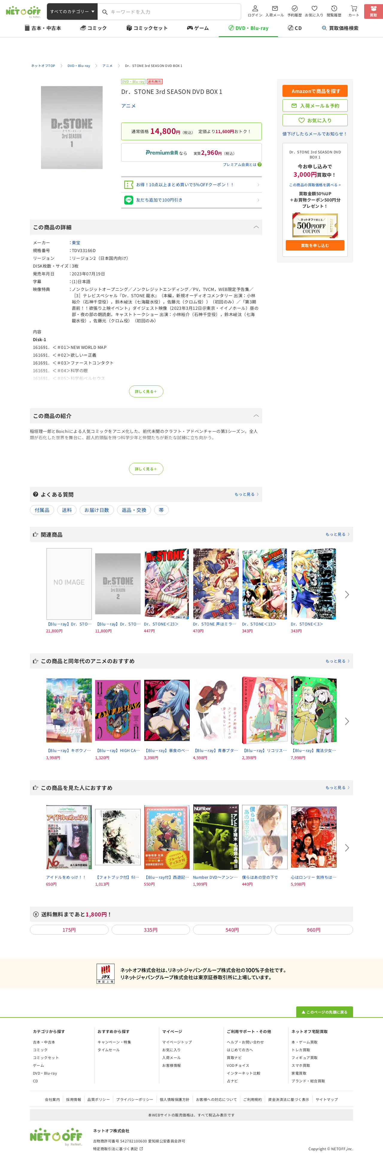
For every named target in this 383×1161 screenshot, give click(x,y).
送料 (67, 509)
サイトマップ (327, 1099)
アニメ (128, 105)
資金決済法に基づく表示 (288, 1099)
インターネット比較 (243, 1072)
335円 (150, 929)
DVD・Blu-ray (251, 27)
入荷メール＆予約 (320, 105)
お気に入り (314, 14)
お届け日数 (96, 509)
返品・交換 (134, 509)
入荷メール (274, 14)
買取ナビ (234, 1057)
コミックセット (150, 27)
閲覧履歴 (334, 14)
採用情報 (73, 1099)
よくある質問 (150, 494)
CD (298, 27)
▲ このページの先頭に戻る (324, 1011)
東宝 (76, 242)
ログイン (255, 14)
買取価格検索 (340, 27)
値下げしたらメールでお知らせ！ (314, 134)
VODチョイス (238, 1065)
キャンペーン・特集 (114, 1041)
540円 (232, 929)
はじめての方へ (240, 1049)
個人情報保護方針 (175, 1099)
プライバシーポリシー (134, 1099)
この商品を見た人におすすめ (195, 787)
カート (353, 14)
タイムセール (109, 1049)
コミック (97, 27)
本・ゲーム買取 (304, 1041)
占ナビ (232, 1080)
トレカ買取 (300, 1049)
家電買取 (298, 1072)
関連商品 (195, 534)
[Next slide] (347, 595)
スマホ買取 (300, 1065)
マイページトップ (177, 1041)
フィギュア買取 (304, 1057)
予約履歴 (294, 14)
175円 (69, 929)
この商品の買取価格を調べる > (315, 184)
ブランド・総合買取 (308, 1080)
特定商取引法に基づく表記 (115, 1148)
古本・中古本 (46, 27)
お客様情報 (171, 1065)
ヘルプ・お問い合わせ (245, 1041)
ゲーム (201, 27)
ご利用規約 (252, 1099)
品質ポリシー (98, 1099)
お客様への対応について (216, 1099)
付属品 (42, 509)
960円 (313, 929)
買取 (373, 14)
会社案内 (52, 1099)
